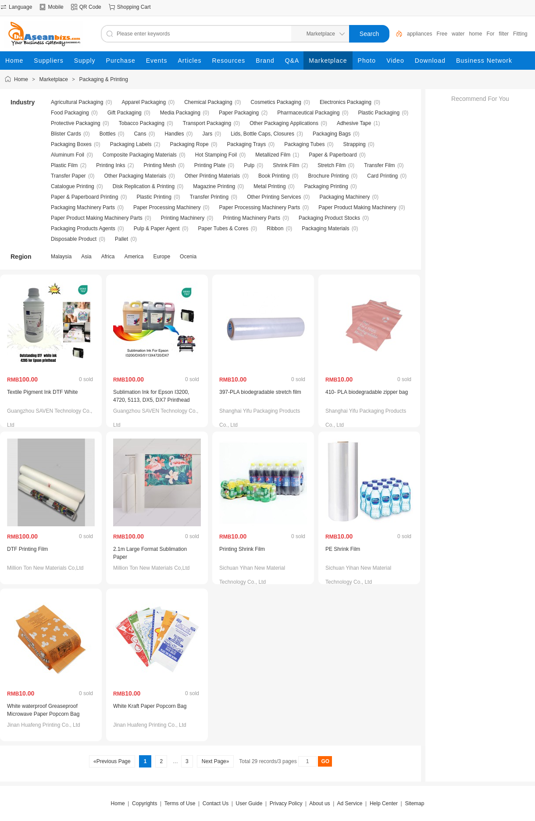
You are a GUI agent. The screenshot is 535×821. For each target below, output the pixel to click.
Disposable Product (73, 239)
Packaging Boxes (71, 144)
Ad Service (349, 803)
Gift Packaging (124, 113)
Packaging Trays (246, 144)
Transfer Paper (68, 176)
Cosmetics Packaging (276, 102)
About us (319, 803)
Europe (161, 256)
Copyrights (144, 803)
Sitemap (414, 803)
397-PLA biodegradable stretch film (260, 392)
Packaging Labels (131, 144)
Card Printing (382, 176)
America (133, 256)
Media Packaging (180, 113)
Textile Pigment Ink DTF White (42, 392)
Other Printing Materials (212, 176)
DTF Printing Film (27, 549)
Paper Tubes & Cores (223, 228)
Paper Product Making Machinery (357, 207)
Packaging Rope (189, 144)
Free (441, 34)
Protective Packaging (75, 123)
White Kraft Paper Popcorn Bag (149, 706)
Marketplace (53, 79)
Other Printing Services (274, 197)
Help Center (384, 803)
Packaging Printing (326, 186)
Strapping (354, 144)
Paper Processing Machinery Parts (259, 207)
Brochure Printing (328, 176)
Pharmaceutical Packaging (308, 113)
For (490, 34)
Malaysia (61, 256)
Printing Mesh (159, 165)
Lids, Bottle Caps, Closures (262, 134)
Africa (108, 256)
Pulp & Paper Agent (157, 228)
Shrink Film (286, 165)
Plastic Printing (153, 197)
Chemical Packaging (208, 102)
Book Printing (273, 176)
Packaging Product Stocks (329, 218)
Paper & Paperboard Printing (84, 197)
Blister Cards (66, 134)
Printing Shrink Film (242, 549)
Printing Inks (110, 165)
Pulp (249, 165)
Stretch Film (331, 165)
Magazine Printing (214, 186)
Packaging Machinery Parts (83, 207)
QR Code (90, 7)
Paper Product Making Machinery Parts (97, 218)
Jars (207, 134)
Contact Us (215, 803)
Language (20, 7)
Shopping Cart (134, 7)
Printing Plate (209, 165)
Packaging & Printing (103, 79)
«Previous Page (112, 761)
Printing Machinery (182, 218)
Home (21, 79)
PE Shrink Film (342, 549)
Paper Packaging (239, 113)
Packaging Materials (325, 228)
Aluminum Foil (67, 155)
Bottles (108, 134)
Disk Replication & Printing (144, 186)
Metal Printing (269, 186)
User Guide (249, 803)
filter (504, 34)
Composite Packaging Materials (140, 155)
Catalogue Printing (72, 186)
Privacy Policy (286, 803)
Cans (140, 134)
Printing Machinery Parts (251, 218)
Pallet (121, 239)
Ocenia (188, 256)
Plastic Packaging (378, 113)
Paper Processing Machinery (166, 207)
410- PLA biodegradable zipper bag (366, 392)
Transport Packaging (207, 123)
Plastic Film (64, 165)
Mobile (55, 7)
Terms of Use (180, 803)
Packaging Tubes (304, 144)
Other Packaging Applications (284, 123)
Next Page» (215, 761)
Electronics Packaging (345, 102)
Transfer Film (379, 165)
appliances (419, 34)
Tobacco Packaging (141, 123)
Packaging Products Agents (83, 228)
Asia (86, 256)
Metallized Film (272, 155)
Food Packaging (70, 113)
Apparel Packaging (143, 102)
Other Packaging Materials (135, 176)
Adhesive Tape (354, 123)
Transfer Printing (209, 197)
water (458, 34)
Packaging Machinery (345, 197)
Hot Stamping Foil (216, 155)
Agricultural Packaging (77, 102)
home (475, 34)
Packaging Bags (332, 134)
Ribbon (275, 228)
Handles (174, 134)
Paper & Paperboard (333, 155)
